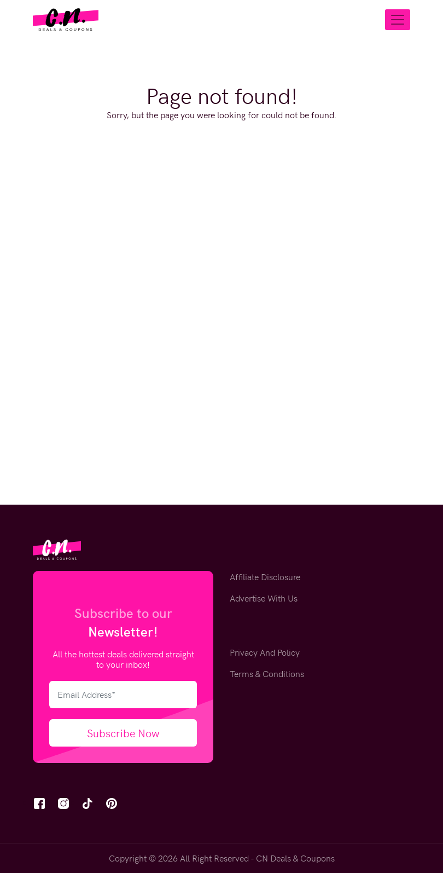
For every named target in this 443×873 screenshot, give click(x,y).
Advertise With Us (264, 598)
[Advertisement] (221, 273)
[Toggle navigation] (397, 19)
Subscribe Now (123, 732)
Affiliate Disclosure (265, 576)
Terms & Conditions (267, 673)
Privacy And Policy (265, 652)
